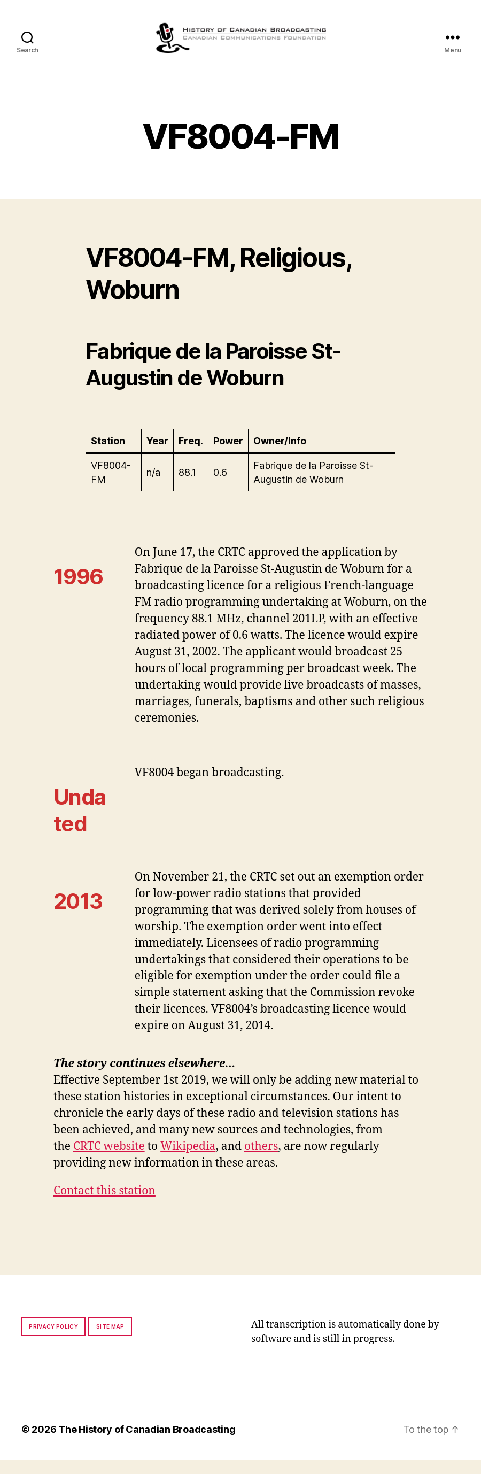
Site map (110, 1341)
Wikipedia (187, 1161)
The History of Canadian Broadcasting (146, 1443)
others (261, 1161)
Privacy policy (53, 1341)
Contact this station (104, 1205)
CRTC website (109, 1161)
